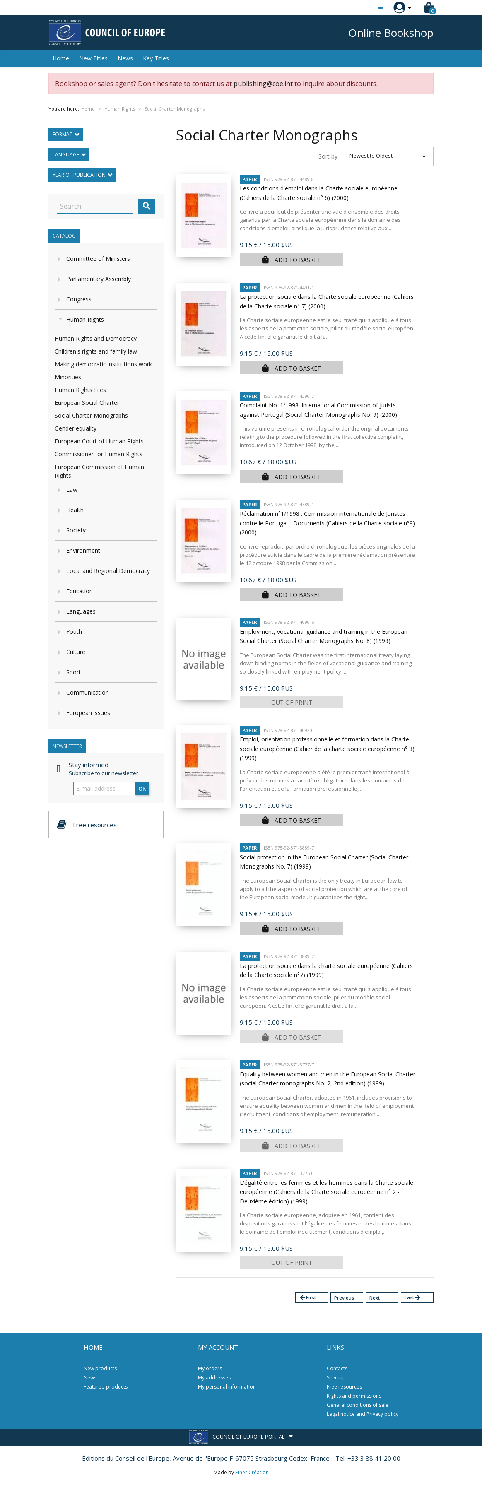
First (307, 1297)
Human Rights (85, 319)
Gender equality (75, 428)
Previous (344, 1298)
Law (71, 489)
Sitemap (336, 1377)
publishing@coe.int (263, 83)
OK (142, 788)
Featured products (106, 1386)
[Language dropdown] (365, 8)
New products (100, 1368)
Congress (79, 299)
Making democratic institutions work (103, 364)
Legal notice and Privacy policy (362, 1414)
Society (76, 530)
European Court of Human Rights (99, 441)
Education (79, 591)
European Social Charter (87, 403)
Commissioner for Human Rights (98, 454)
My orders (210, 1368)
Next (374, 1298)
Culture (75, 652)
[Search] (95, 206)
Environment (83, 550)
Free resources (344, 1386)
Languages (81, 611)
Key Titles (156, 58)
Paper (249, 179)
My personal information (227, 1386)
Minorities (68, 377)
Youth (74, 631)
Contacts (337, 1368)
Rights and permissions (354, 1395)
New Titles (93, 58)
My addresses (214, 1377)
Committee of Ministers (98, 258)
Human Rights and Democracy (96, 338)
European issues (88, 713)
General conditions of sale (357, 1404)
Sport (73, 672)
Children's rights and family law (96, 351)
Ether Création (252, 1472)
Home (61, 58)
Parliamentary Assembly (98, 279)
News (125, 58)
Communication (87, 692)
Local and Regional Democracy (108, 571)
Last (413, 1297)
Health (75, 510)
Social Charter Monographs (91, 415)
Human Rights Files (80, 390)
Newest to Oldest (389, 156)
